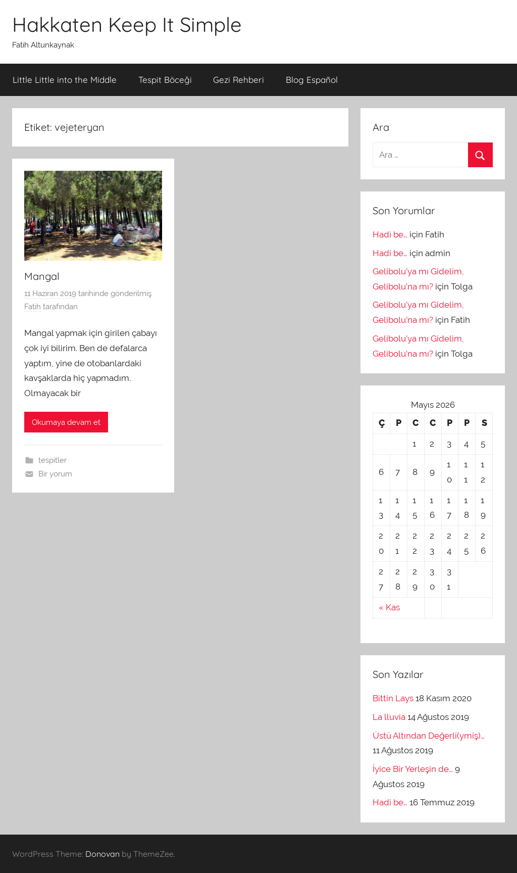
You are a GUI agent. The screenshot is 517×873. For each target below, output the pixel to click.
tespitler (52, 460)
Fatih (32, 306)
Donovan (102, 854)
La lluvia (389, 717)
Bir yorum (55, 473)
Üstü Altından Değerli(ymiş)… (429, 736)
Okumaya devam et (66, 422)
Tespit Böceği (165, 79)
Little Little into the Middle (65, 79)
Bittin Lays (393, 698)
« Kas (389, 607)
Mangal (42, 276)
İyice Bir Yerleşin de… (413, 769)
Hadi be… (390, 234)
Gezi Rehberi (238, 79)
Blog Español (312, 79)
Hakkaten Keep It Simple (127, 24)
